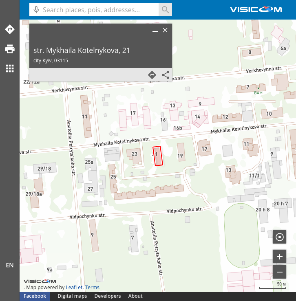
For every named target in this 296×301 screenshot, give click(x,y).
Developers (108, 295)
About (135, 295)
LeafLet (74, 287)
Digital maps (72, 295)
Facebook (35, 295)
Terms (92, 287)
